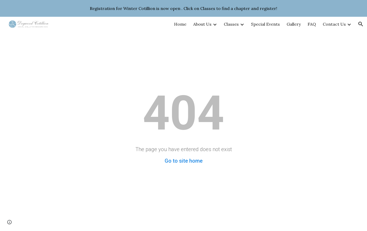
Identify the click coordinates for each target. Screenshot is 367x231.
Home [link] (180, 24)
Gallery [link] (294, 24)
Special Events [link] (265, 24)
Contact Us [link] (334, 24)
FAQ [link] (312, 24)
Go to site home (184, 161)
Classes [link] (231, 24)
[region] (183, 8)
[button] (360, 24)
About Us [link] (202, 24)
